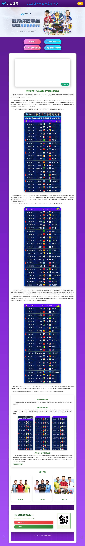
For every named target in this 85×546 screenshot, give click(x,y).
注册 (80, 3)
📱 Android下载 (20, 522)
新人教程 (32, 42)
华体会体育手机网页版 (32, 48)
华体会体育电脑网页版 (53, 48)
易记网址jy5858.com (52, 42)
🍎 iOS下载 (19, 527)
